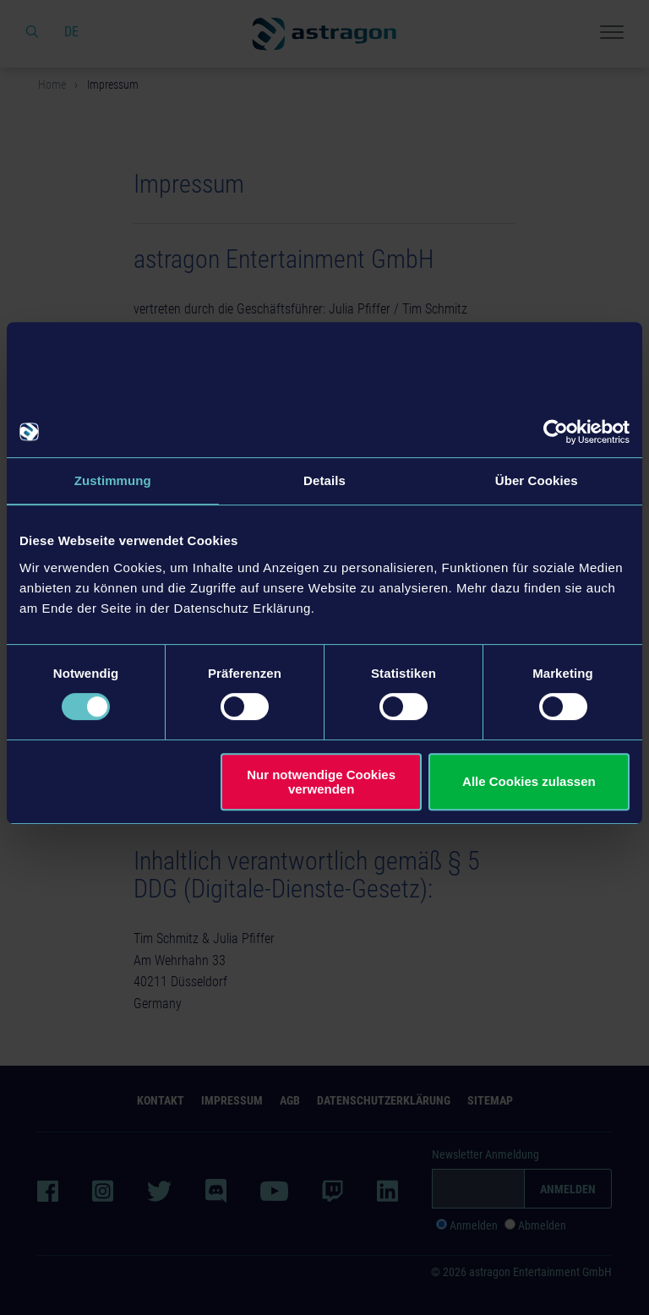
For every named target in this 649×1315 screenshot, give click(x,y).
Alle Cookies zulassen (529, 781)
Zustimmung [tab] (112, 480)
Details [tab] (324, 480)
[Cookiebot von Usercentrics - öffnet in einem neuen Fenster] (556, 432)
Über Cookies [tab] (536, 480)
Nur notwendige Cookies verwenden (321, 781)
